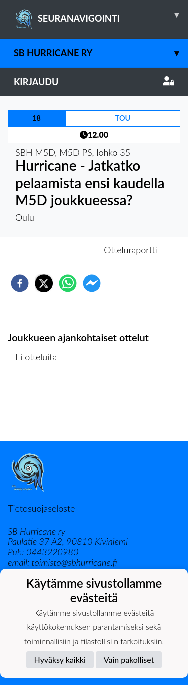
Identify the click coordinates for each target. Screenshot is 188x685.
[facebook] (20, 283)
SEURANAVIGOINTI (101, 14)
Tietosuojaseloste (41, 508)
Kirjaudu (94, 81)
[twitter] (44, 283)
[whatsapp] (68, 283)
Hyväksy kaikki (60, 659)
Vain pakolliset (129, 659)
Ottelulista (40, 407)
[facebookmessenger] (92, 283)
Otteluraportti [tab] (130, 249)
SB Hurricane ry (101, 53)
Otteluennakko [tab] (59, 249)
